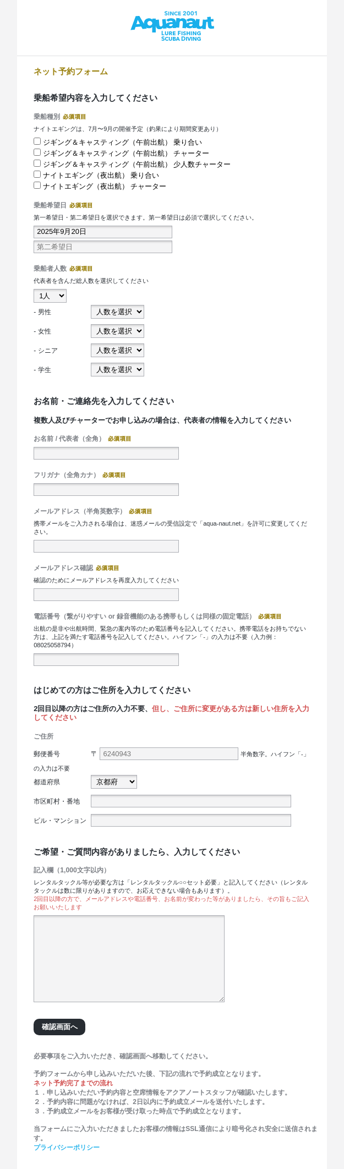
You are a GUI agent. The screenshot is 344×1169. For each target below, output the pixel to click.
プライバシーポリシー (67, 1147)
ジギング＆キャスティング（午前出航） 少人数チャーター (137, 164)
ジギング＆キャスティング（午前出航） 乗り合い (123, 142)
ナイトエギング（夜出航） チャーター (105, 186)
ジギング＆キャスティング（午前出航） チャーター (126, 153)
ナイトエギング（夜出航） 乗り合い (101, 175)
